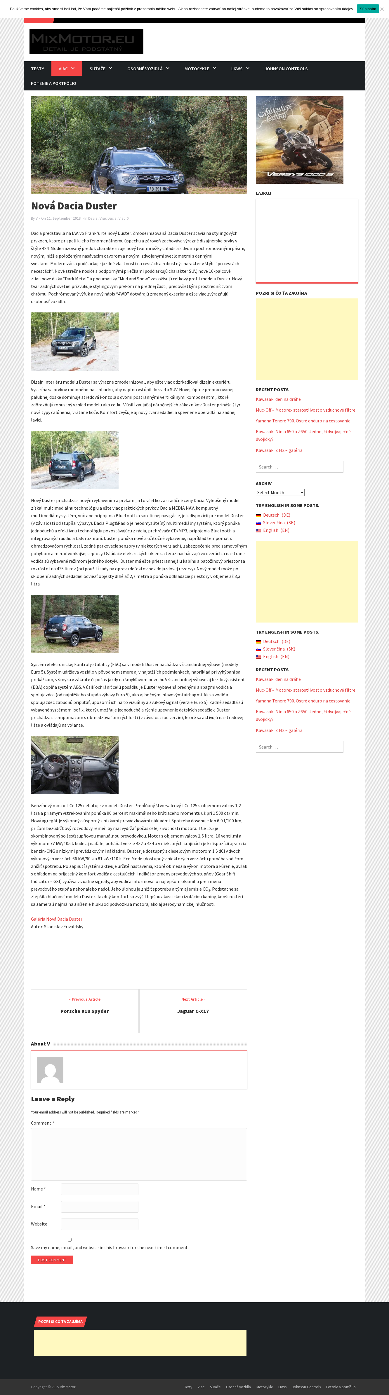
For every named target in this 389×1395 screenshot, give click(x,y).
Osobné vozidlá (145, 68)
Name (38, 1189)
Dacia (93, 218)
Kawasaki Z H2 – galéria (279, 450)
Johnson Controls (286, 68)
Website (39, 1224)
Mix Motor (67, 1386)
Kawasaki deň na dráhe (278, 399)
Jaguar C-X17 (193, 1011)
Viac (63, 68)
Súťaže (97, 68)
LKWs (237, 68)
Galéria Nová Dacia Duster (56, 919)
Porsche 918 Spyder (84, 1011)
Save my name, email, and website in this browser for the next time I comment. (110, 1247)
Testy (37, 68)
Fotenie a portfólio (53, 83)
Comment (42, 1123)
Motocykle (197, 68)
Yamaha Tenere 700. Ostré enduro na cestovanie (303, 421)
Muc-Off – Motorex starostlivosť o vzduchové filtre (305, 410)
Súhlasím (368, 9)
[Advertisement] (307, 339)
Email (38, 1206)
